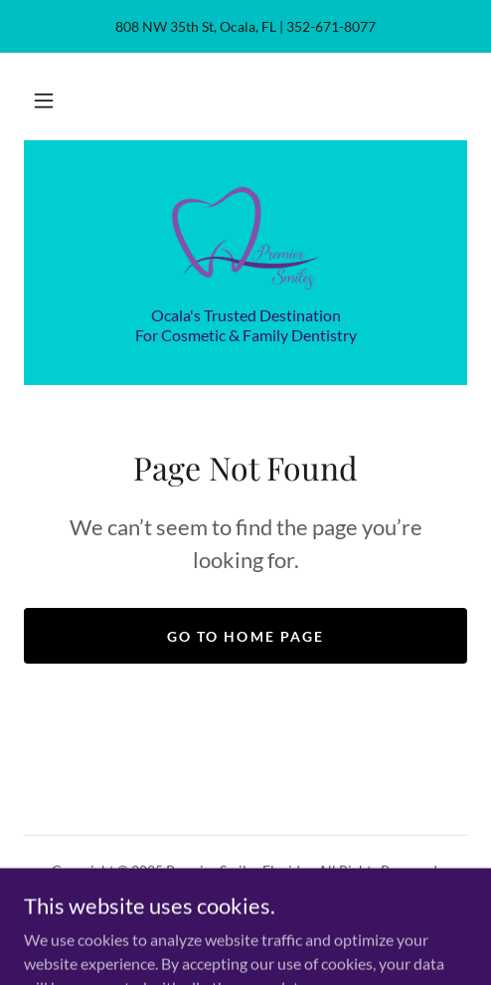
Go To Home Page (245, 636)
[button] (44, 100)
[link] (246, 235)
